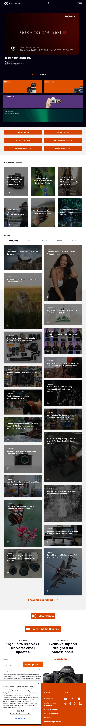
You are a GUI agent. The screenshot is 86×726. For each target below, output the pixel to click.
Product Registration (52, 722)
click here (30, 679)
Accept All (20, 711)
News (47, 718)
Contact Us (48, 699)
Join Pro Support (51, 710)
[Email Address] (12, 660)
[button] (80, 3)
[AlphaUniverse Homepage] (12, 3)
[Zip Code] (12, 666)
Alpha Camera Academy (50, 704)
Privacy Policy (25, 677)
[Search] (49, 3)
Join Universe (51, 714)
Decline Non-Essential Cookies (20, 714)
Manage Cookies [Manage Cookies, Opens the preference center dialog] (20, 718)
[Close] (38, 683)
